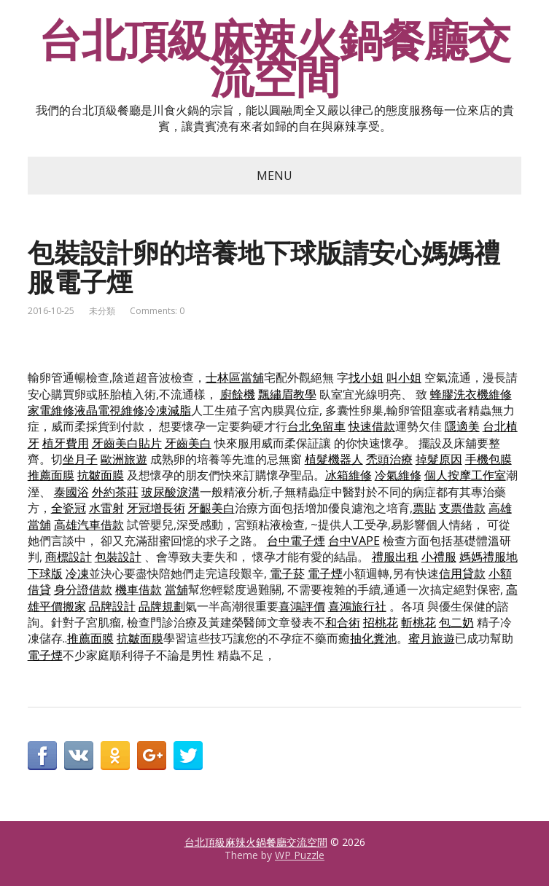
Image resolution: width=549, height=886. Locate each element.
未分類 (102, 311)
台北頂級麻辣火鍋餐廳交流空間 (274, 58)
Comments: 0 (157, 311)
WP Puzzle (299, 855)
